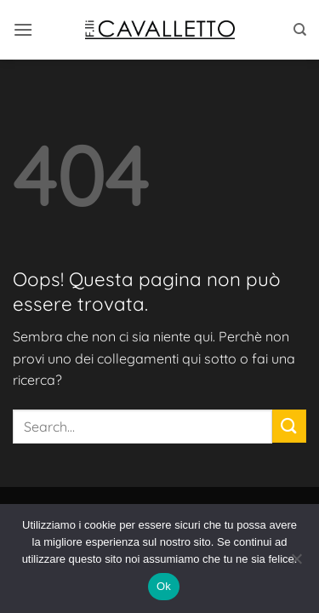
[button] (23, 29)
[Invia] (289, 426)
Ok (164, 586)
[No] (296, 563)
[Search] (299, 30)
